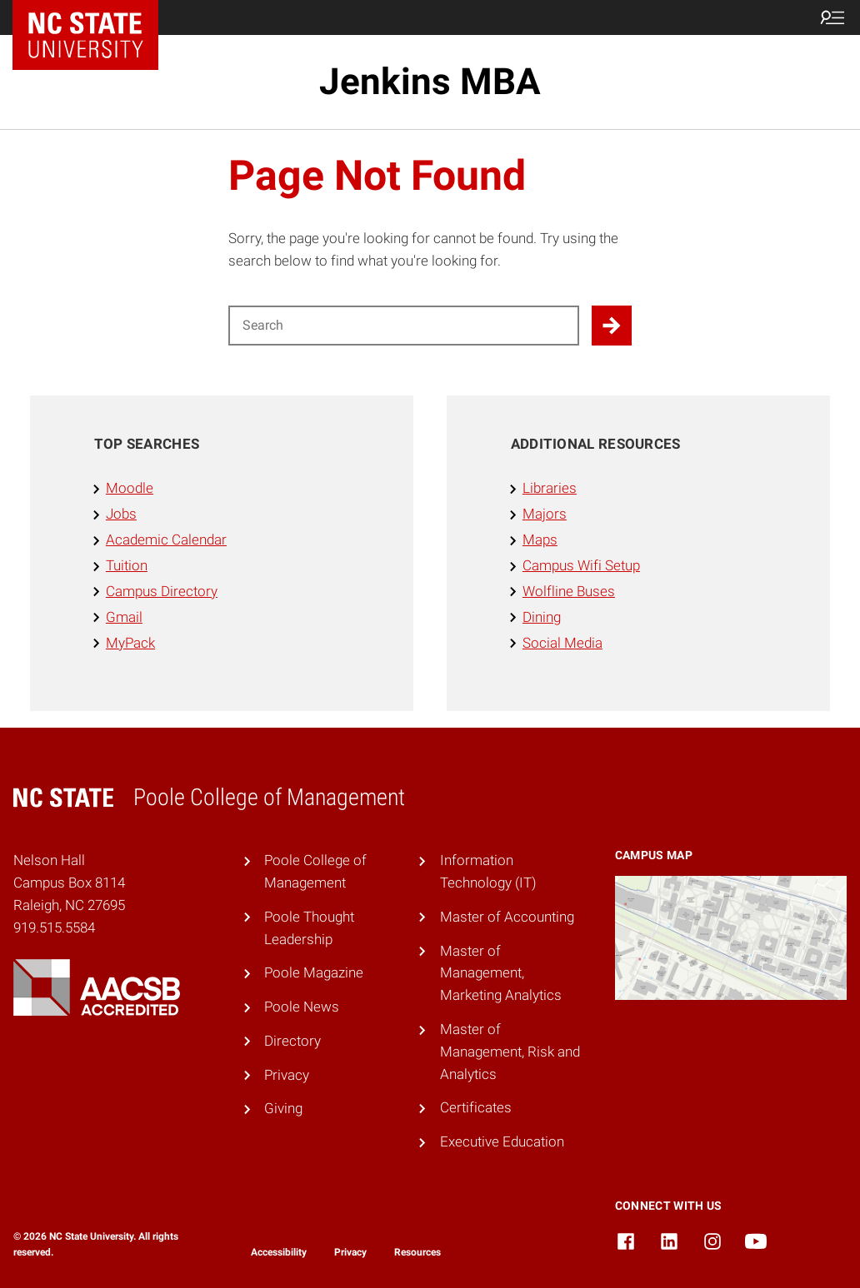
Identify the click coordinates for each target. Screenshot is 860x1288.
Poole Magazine (313, 972)
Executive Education (502, 1141)
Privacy (286, 1075)
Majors (544, 513)
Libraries (549, 488)
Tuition (127, 565)
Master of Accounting (507, 916)
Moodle (129, 488)
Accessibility (279, 1252)
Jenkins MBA (430, 81)
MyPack (130, 642)
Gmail (124, 617)
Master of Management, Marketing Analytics (501, 973)
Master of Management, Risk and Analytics (510, 1051)
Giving (283, 1108)
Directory (292, 1040)
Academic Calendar (166, 539)
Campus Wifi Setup (581, 565)
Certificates (476, 1107)
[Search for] (403, 326)
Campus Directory (162, 591)
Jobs (121, 513)
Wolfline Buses (568, 591)
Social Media (562, 642)
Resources (417, 1252)
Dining (541, 617)
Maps (540, 539)
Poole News (301, 1006)
